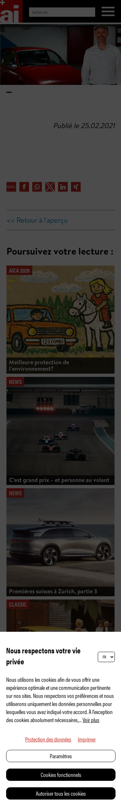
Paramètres (61, 756)
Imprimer (87, 739)
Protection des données (48, 739)
